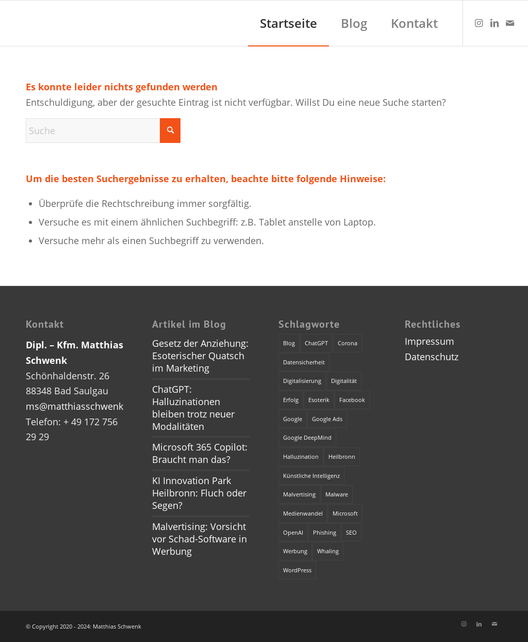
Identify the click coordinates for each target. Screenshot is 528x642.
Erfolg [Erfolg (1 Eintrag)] (291, 400)
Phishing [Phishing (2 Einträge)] (324, 532)
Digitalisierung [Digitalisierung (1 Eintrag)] (302, 380)
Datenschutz (431, 356)
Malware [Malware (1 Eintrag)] (336, 494)
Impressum (429, 341)
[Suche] (103, 130)
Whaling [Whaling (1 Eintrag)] (328, 551)
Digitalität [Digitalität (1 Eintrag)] (344, 380)
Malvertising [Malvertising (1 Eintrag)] (299, 494)
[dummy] (10, 23)
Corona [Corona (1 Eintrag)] (347, 343)
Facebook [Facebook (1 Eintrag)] (352, 400)
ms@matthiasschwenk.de (81, 406)
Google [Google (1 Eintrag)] (292, 419)
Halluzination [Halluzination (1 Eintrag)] (301, 456)
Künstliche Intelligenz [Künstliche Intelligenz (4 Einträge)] (311, 475)
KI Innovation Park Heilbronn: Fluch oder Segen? (199, 492)
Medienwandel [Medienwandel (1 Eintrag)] (303, 513)
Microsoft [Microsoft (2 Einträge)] (345, 513)
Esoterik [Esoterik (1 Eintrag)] (318, 400)
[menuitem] (288, 23)
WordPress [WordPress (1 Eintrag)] (297, 570)
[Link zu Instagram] (479, 22)
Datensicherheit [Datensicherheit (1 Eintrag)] (304, 362)
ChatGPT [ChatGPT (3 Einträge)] (316, 343)
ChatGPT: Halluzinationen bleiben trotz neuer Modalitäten (193, 407)
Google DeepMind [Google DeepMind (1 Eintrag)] (307, 437)
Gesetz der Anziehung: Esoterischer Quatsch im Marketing (200, 355)
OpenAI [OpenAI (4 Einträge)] (293, 532)
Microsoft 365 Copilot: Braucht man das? (200, 453)
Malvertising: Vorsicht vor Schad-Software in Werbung (199, 538)
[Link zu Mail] (510, 22)
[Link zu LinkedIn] (494, 22)
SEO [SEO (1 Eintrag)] (351, 532)
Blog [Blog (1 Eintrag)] (289, 343)
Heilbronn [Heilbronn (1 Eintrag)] (341, 456)
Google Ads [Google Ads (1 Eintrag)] (327, 419)
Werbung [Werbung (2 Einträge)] (295, 551)
